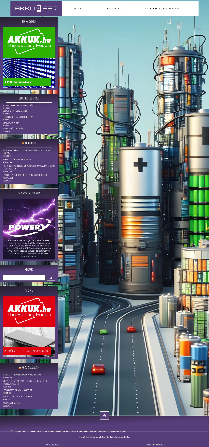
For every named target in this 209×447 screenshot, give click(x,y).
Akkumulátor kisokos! (12, 402)
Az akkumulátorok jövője (13, 128)
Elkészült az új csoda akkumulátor (17, 159)
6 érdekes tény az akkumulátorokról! (17, 396)
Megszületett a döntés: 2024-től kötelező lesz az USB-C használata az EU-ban (25, 382)
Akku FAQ (31, 431)
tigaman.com (83, 431)
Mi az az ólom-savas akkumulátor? (17, 111)
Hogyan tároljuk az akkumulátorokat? (18, 117)
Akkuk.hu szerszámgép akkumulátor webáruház (22, 374)
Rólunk (78, 8)
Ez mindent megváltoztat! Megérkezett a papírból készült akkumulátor (25, 176)
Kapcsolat (114, 8)
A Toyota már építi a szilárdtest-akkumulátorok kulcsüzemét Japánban (27, 152)
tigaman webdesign (56, 431)
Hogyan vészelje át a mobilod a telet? (17, 390)
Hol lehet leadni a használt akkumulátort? (19, 105)
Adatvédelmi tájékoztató (162, 8)
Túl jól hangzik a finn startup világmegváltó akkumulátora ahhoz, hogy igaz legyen (29, 167)
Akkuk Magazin (30, 367)
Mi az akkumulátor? (11, 122)
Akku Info (30, 143)
